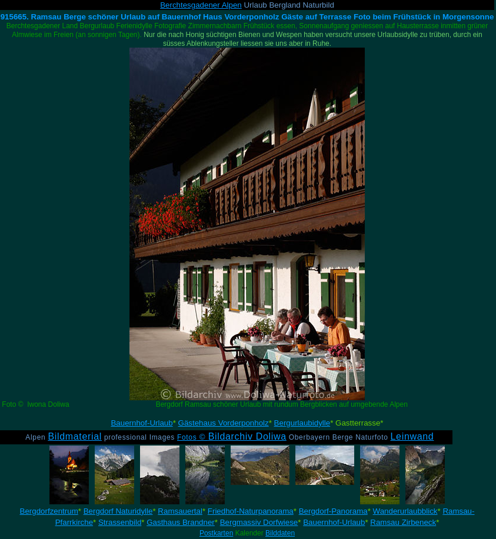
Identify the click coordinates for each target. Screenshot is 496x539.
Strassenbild (119, 522)
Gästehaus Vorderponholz (223, 423)
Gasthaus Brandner (181, 522)
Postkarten (216, 533)
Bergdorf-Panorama (333, 511)
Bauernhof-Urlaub (141, 423)
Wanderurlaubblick (405, 511)
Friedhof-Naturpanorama (251, 511)
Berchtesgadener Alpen (201, 5)
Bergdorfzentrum (49, 511)
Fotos (232, 437)
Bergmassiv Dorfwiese (259, 522)
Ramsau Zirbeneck (403, 522)
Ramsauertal (180, 511)
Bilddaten (280, 533)
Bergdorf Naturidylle (118, 511)
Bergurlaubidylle (302, 423)
